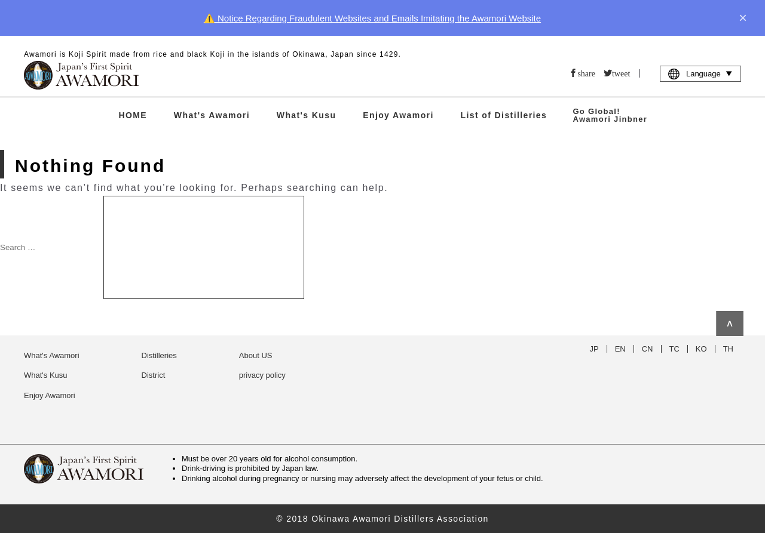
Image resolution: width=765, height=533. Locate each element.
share (586, 73)
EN (620, 349)
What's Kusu (306, 115)
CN (647, 349)
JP (594, 349)
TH (728, 349)
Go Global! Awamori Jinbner (610, 115)
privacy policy (262, 375)
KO (701, 349)
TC (674, 349)
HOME (132, 115)
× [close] (743, 18)
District (154, 375)
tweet (621, 73)
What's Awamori (212, 115)
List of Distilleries (504, 115)
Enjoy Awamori (398, 115)
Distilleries (159, 355)
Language (700, 73)
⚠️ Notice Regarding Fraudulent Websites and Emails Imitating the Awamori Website (372, 18)
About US (256, 355)
